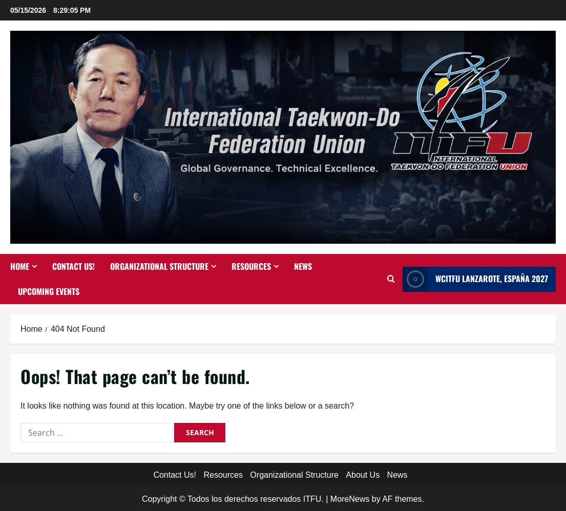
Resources (251, 266)
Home (19, 266)
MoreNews (349, 499)
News (303, 266)
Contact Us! (73, 266)
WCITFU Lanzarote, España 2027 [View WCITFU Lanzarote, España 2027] (475, 279)
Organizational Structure (159, 266)
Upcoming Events (48, 291)
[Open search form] (391, 279)
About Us (363, 475)
